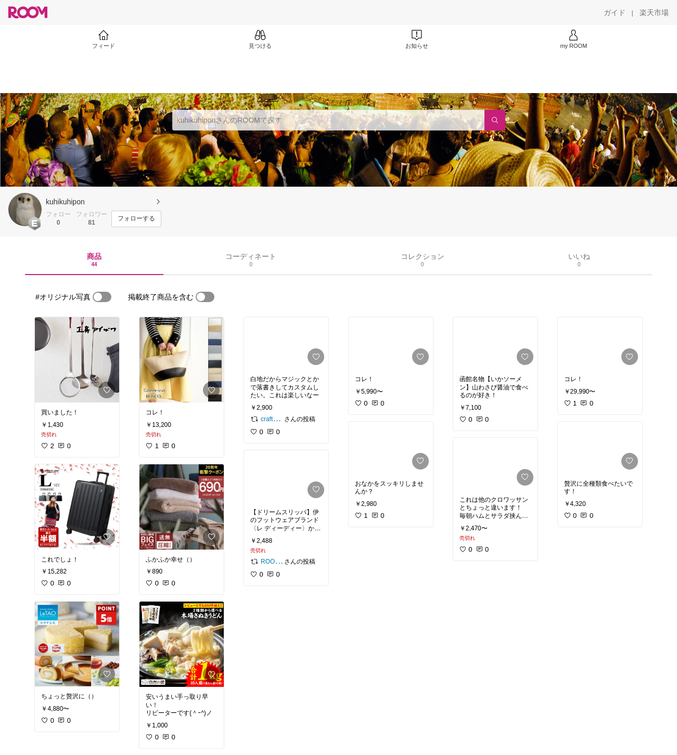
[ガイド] (614, 12)
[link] (77, 359)
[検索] (494, 120)
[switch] (102, 297)
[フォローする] (136, 219)
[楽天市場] (654, 12)
